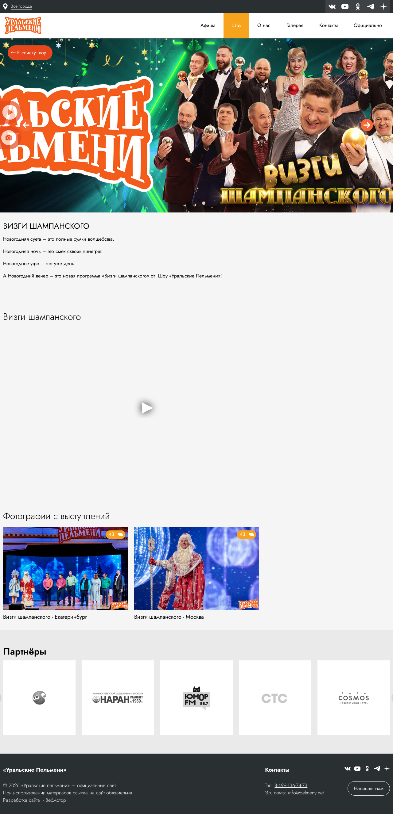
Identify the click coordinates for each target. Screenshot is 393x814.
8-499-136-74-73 (290, 785)
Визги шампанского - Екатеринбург (45, 617)
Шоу (236, 25)
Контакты (328, 25)
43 (111, 534)
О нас (263, 25)
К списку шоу (28, 52)
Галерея (294, 25)
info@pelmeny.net (306, 792)
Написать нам (368, 788)
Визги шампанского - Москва (169, 617)
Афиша (208, 25)
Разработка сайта (21, 800)
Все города (21, 6)
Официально (368, 25)
